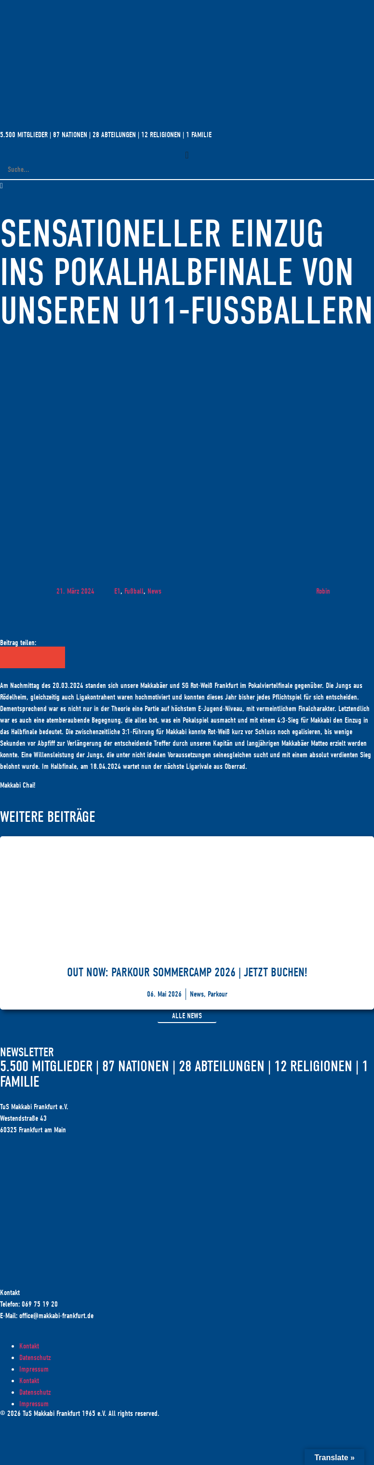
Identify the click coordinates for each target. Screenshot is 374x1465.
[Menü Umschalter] (186, 155)
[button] (187, 186)
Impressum (34, 1369)
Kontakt (29, 1346)
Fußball (134, 591)
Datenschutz (35, 1357)
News (154, 591)
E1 (117, 591)
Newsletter (27, 1052)
